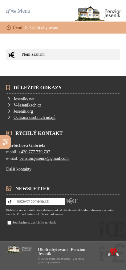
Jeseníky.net (24, 99)
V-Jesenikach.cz (27, 105)
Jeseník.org (23, 111)
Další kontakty (18, 169)
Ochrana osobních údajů (34, 117)
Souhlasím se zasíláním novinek (34, 222)
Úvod (98, 13)
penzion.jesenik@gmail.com (44, 158)
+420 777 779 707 (34, 152)
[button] (18, 11)
